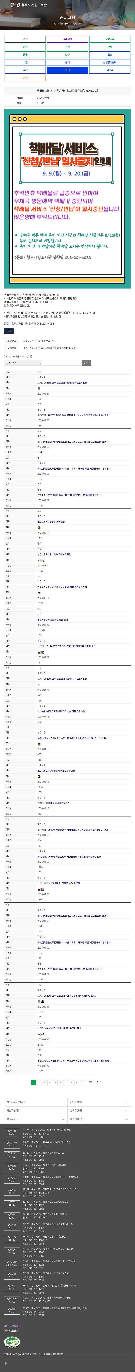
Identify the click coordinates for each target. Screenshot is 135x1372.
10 (83, 1082)
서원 (25, 62)
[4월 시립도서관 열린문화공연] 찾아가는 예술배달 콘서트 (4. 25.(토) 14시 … (73, 738)
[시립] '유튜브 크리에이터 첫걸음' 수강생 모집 (58, 883)
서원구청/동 (13, 1110)
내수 (67, 54)
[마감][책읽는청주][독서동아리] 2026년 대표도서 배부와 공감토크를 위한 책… (74, 441)
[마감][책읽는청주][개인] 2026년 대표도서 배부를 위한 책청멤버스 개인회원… (74, 468)
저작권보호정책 (11, 1330)
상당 (25, 47)
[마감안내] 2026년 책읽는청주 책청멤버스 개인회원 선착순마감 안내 (69, 856)
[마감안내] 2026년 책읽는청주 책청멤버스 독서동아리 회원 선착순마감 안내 (72, 415)
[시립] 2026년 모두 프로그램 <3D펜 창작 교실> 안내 (62, 382)
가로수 (110, 70)
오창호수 (109, 39)
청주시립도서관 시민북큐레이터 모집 (54, 554)
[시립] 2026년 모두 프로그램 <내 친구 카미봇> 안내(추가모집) (66, 995)
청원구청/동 (13, 1119)
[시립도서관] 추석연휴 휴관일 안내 (39, 341)
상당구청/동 (76, 1102)
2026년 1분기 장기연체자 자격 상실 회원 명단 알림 (61, 711)
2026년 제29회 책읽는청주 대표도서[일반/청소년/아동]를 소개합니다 (69, 495)
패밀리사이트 (76, 1119)
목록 (9, 330)
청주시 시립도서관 (72, 5)
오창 (110, 47)
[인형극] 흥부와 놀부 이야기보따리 (53, 803)
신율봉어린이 (109, 62)
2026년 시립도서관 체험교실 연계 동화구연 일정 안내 (62, 587)
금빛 (25, 54)
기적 (25, 77)
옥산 (67, 70)
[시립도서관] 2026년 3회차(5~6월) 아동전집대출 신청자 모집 (66, 646)
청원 (67, 47)
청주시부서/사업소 (16, 1102)
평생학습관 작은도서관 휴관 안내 (52, 619)
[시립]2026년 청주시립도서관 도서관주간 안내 (59, 1028)
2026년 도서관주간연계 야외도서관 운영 (56, 770)
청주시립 (67, 39)
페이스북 (5, 1363)
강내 (25, 70)
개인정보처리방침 (13, 1326)
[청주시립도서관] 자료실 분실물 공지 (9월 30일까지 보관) (49, 348)
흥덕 (67, 62)
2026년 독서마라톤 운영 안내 (51, 521)
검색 (86, 362)
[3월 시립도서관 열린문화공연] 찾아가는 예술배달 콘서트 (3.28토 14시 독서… (74, 1061)
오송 (110, 54)
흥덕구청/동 (76, 1110)
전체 (25, 39)
